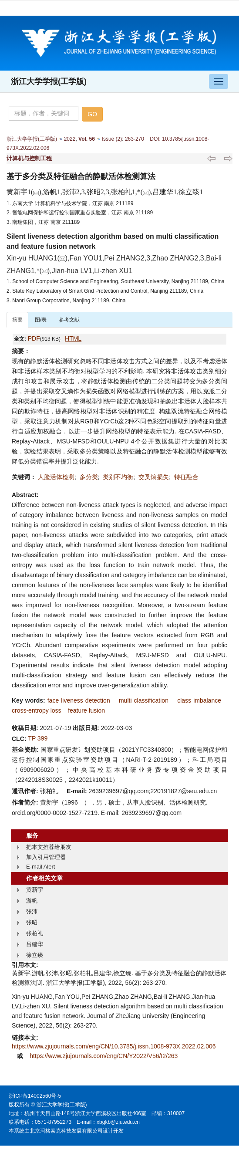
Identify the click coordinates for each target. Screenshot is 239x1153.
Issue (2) (112, 139)
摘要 (17, 320)
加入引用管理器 (46, 857)
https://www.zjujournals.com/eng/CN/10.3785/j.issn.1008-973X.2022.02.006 (114, 1046)
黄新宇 (34, 889)
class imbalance (199, 700)
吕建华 (34, 944)
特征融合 (186, 476)
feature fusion (86, 710)
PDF (34, 338)
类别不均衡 (118, 476)
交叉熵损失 (153, 476)
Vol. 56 (86, 139)
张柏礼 (34, 933)
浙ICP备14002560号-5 (35, 1096)
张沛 (31, 911)
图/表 (41, 320)
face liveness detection (78, 700)
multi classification (143, 700)
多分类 (89, 476)
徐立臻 (34, 955)
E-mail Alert (40, 866)
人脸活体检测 (56, 476)
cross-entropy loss (36, 710)
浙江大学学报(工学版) (49, 81)
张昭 (31, 922)
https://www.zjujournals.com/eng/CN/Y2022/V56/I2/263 (104, 1055)
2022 (70, 139)
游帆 (31, 900)
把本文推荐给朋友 (48, 847)
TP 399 (37, 738)
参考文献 (69, 320)
